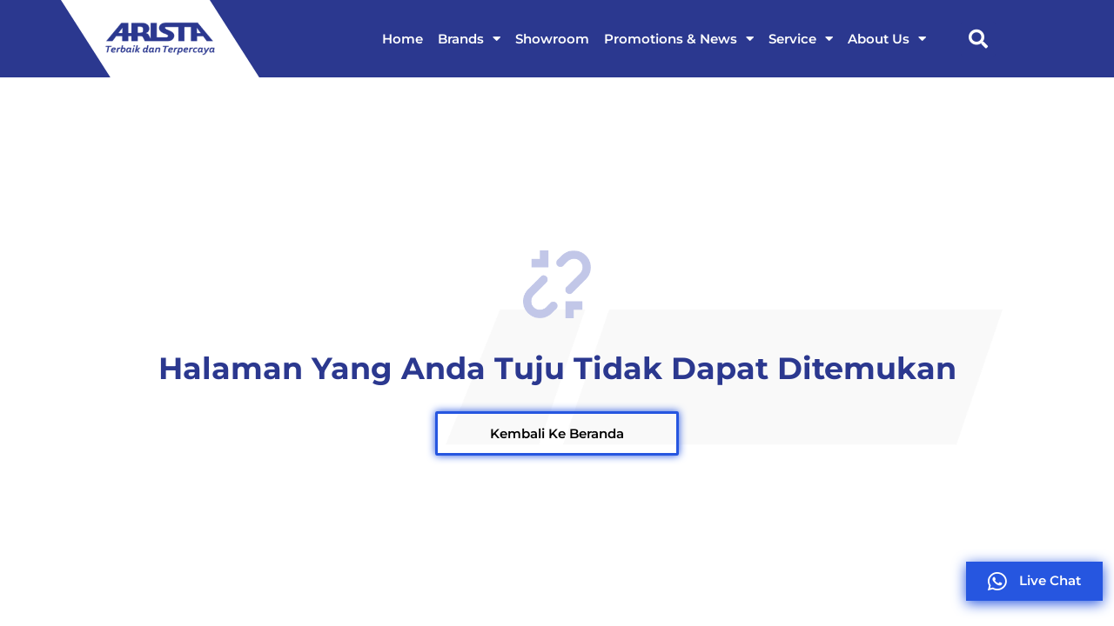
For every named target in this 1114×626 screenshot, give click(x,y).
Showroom (552, 38)
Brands (469, 38)
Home (402, 38)
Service (800, 38)
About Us (887, 38)
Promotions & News (679, 38)
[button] (978, 39)
